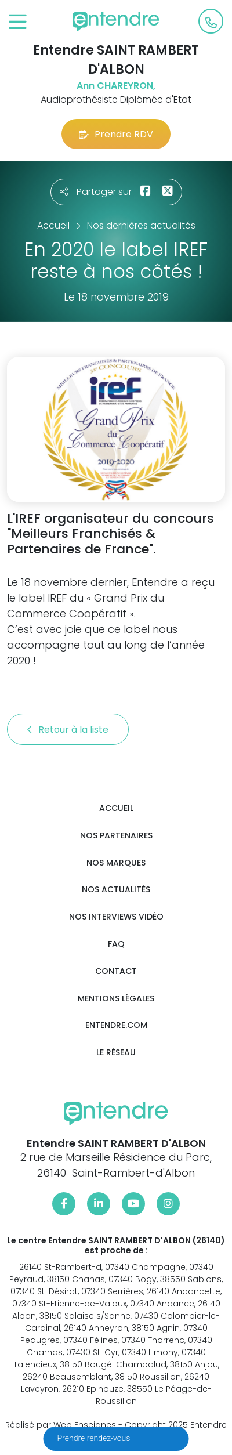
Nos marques (116, 863)
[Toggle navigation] (18, 22)
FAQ (116, 944)
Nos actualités (116, 890)
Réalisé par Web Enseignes (60, 1425)
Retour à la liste (68, 729)
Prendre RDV (116, 134)
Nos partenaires (116, 836)
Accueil (116, 808)
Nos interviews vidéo (116, 917)
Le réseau (116, 1053)
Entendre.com (116, 1025)
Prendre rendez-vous (94, 1438)
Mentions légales (116, 999)
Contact (116, 971)
